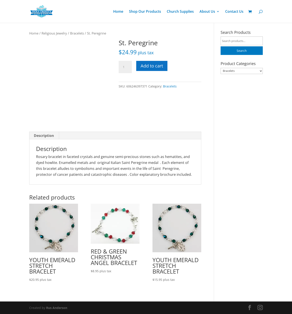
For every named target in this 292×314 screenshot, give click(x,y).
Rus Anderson (56, 308)
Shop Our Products (145, 12)
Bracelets (77, 33)
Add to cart (152, 66)
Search (242, 51)
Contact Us (234, 12)
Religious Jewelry (54, 33)
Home (118, 12)
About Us (207, 12)
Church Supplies (180, 12)
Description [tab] (44, 135)
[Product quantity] (125, 67)
